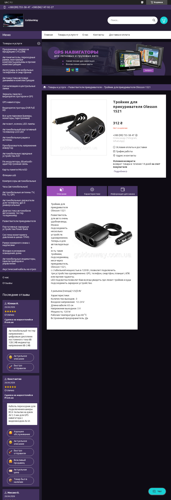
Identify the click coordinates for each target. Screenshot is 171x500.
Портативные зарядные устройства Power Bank (16, 227)
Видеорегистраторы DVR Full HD (19, 108)
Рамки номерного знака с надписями (16, 243)
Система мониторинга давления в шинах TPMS (16, 235)
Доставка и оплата (119, 34)
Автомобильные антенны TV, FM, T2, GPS (19, 193)
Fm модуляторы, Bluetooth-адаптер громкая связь (18, 162)
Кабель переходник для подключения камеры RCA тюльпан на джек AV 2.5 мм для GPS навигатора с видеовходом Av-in (22, 413)
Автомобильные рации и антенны (16, 138)
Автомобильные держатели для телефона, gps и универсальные (18, 202)
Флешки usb (9, 175)
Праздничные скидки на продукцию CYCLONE (16, 50)
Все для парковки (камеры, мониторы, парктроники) (17, 116)
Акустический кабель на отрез (19, 269)
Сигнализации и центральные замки (19, 87)
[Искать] (154, 20)
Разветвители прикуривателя (85, 87)
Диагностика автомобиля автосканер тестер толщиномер (17, 213)
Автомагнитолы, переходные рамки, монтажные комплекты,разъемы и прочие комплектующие (19, 61)
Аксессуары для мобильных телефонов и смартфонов (18, 71)
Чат (157, 491)
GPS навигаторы (11, 102)
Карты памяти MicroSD (15, 169)
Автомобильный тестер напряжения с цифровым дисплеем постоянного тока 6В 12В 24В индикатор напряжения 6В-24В (22, 338)
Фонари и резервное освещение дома (14, 252)
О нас (85, 34)
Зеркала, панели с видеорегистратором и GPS (18, 95)
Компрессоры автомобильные (19, 181)
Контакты (98, 34)
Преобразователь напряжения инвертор (19, 146)
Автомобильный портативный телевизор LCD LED (19, 130)
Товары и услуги (67, 34)
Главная (48, 34)
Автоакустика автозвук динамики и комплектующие (18, 79)
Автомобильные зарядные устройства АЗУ (17, 154)
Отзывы (7, 283)
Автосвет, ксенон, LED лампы (19, 123)
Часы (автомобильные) (15, 186)
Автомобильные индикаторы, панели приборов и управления (19, 261)
